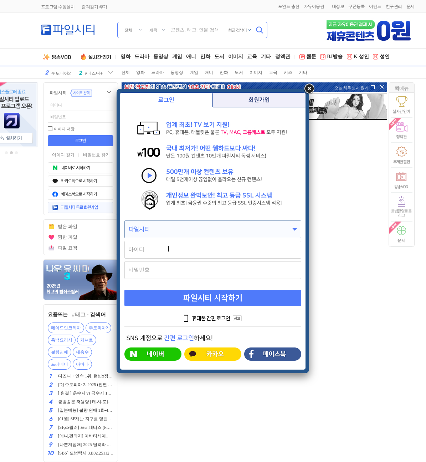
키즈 (288, 72)
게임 (177, 57)
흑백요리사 (61, 339)
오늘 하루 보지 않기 (351, 88)
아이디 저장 (64, 129)
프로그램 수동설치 (58, 6)
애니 (191, 57)
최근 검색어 (237, 30)
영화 (125, 57)
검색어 (98, 315)
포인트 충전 (288, 6)
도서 (219, 57)
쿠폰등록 (356, 6)
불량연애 (59, 352)
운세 (410, 6)
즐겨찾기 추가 (94, 6)
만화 (205, 57)
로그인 (166, 100)
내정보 (338, 6)
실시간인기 (97, 57)
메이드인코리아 (66, 327)
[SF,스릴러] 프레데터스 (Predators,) (90, 427)
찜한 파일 (67, 237)
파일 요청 (67, 247)
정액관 (282, 57)
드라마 (141, 57)
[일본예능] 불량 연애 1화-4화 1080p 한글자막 (100, 410)
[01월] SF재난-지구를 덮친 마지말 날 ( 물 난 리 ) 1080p (109, 418)
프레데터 (59, 364)
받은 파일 (67, 226)
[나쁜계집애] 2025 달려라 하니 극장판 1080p (99, 444)
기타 (266, 57)
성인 (381, 57)
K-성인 (358, 57)
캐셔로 (86, 339)
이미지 (235, 57)
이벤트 (375, 6)
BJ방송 (331, 57)
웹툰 (307, 57)
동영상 (160, 57)
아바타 (82, 364)
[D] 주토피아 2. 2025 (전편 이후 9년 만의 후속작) (103, 384)
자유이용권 (314, 6)
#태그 (79, 315)
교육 (252, 57)
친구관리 (394, 6)
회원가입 (259, 100)
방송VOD (59, 57)
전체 (125, 72)
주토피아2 (98, 327)
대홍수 (82, 352)
